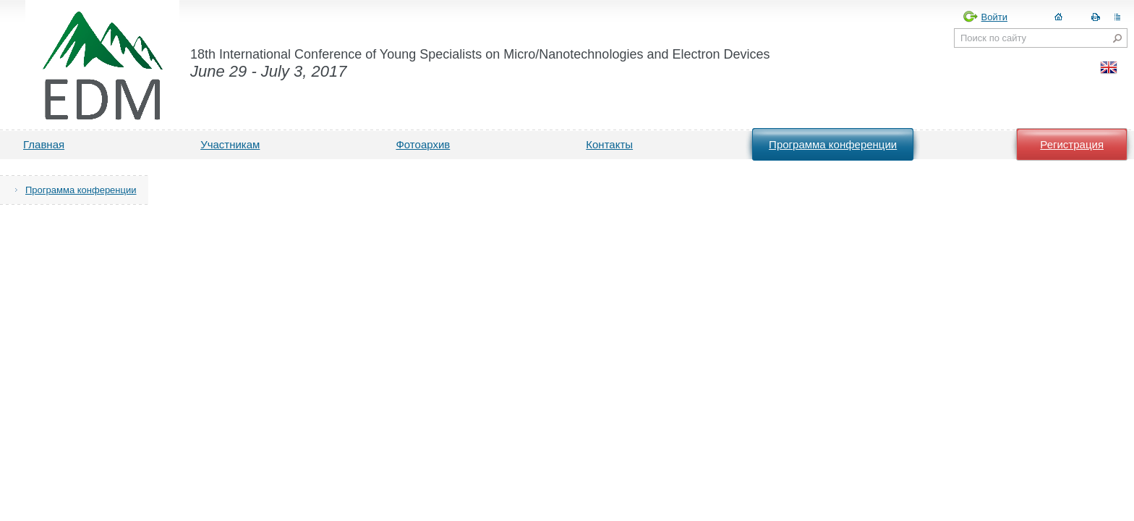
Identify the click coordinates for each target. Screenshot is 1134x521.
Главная (43, 144)
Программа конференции (833, 144)
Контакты (609, 144)
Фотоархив (423, 144)
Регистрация (1072, 144)
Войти (994, 17)
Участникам (230, 144)
